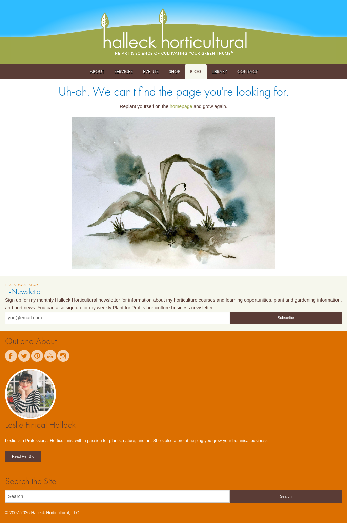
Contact (247, 71)
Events (151, 71)
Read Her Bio (23, 456)
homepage (181, 106)
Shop (174, 71)
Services (123, 71)
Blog (196, 71)
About (97, 71)
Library (219, 71)
